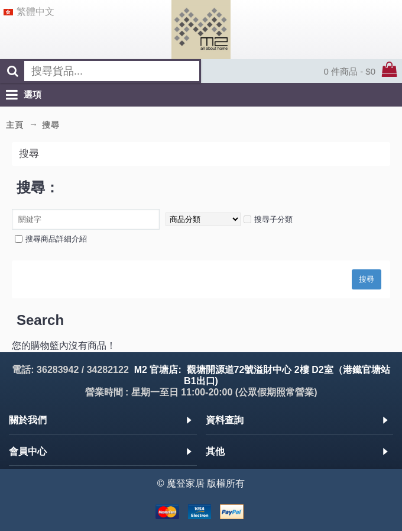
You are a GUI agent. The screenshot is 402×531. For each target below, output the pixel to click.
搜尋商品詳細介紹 (51, 238)
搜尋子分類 (268, 219)
